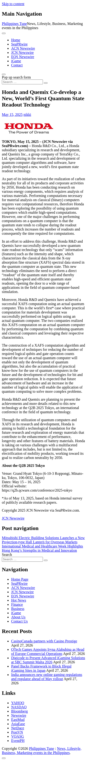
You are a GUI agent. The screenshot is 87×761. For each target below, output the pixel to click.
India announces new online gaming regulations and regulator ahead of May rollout (46, 677)
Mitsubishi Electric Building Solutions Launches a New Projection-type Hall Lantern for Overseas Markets (43, 540)
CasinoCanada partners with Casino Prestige (44, 641)
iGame (16, 61)
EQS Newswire (22, 57)
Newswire (18, 715)
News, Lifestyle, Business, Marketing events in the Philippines (41, 751)
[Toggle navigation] (4, 33)
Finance (17, 604)
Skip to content (13, 4)
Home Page (19, 579)
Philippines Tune (14, 24)
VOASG (17, 736)
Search (7, 555)
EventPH (18, 741)
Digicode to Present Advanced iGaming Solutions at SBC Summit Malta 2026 (48, 660)
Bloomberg (19, 711)
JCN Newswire (22, 53)
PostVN (17, 732)
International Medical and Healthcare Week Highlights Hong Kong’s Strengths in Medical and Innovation (42, 548)
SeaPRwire (19, 44)
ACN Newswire (23, 48)
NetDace (17, 728)
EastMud (18, 720)
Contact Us (19, 621)
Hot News (18, 600)
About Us (18, 617)
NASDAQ (19, 707)
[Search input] (22, 81)
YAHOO (17, 703)
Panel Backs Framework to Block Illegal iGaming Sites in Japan (41, 668)
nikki (27, 115)
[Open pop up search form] (4, 74)
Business (17, 609)
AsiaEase (18, 724)
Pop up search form (16, 77)
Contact (17, 65)
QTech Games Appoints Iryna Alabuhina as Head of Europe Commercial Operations (47, 651)
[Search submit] (46, 83)
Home (15, 40)
